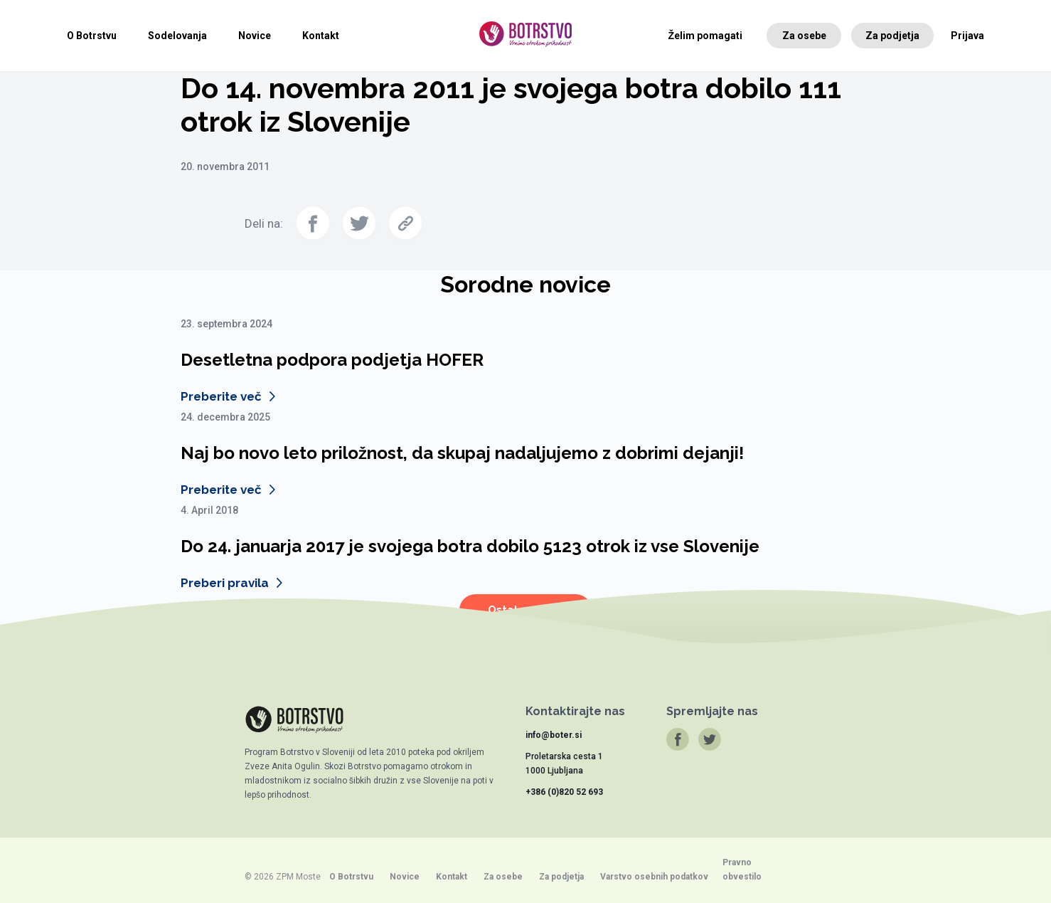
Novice (254, 35)
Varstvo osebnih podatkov (654, 877)
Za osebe (804, 35)
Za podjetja (892, 35)
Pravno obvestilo (742, 869)
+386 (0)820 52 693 (564, 792)
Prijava (967, 35)
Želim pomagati (705, 35)
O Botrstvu (92, 35)
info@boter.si (554, 735)
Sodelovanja (177, 35)
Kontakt (320, 35)
